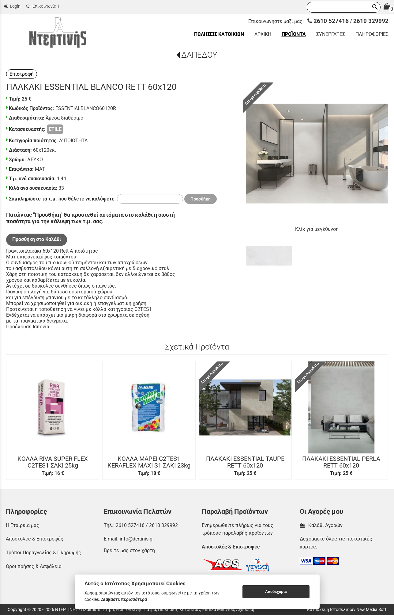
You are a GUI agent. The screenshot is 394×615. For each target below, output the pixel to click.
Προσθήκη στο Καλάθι (36, 239)
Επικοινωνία (41, 6)
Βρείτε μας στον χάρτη (129, 550)
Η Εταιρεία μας (22, 525)
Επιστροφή (21, 74)
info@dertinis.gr (137, 539)
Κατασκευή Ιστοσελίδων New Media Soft (346, 609)
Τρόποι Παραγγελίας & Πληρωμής (43, 553)
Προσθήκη (200, 199)
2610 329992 (370, 21)
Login (12, 6)
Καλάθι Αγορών (321, 525)
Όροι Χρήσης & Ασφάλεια (34, 566)
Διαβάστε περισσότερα (124, 599)
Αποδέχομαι (276, 591)
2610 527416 (328, 21)
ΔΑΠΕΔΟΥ (199, 54)
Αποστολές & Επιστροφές (34, 539)
